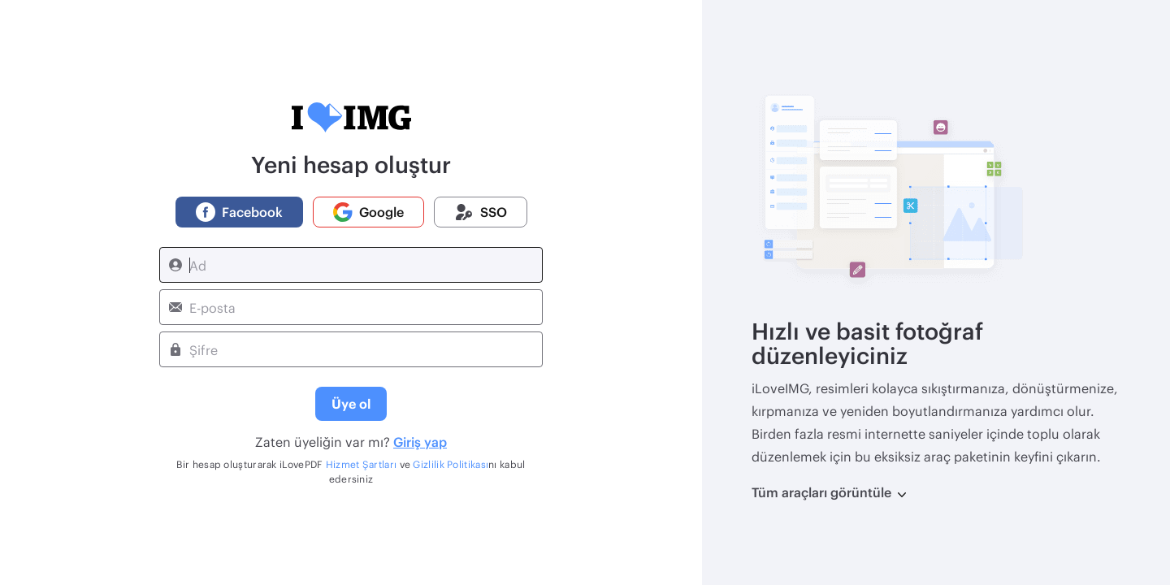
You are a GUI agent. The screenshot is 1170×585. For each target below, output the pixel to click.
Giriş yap (420, 441)
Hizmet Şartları (361, 464)
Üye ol (351, 403)
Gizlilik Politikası (450, 464)
